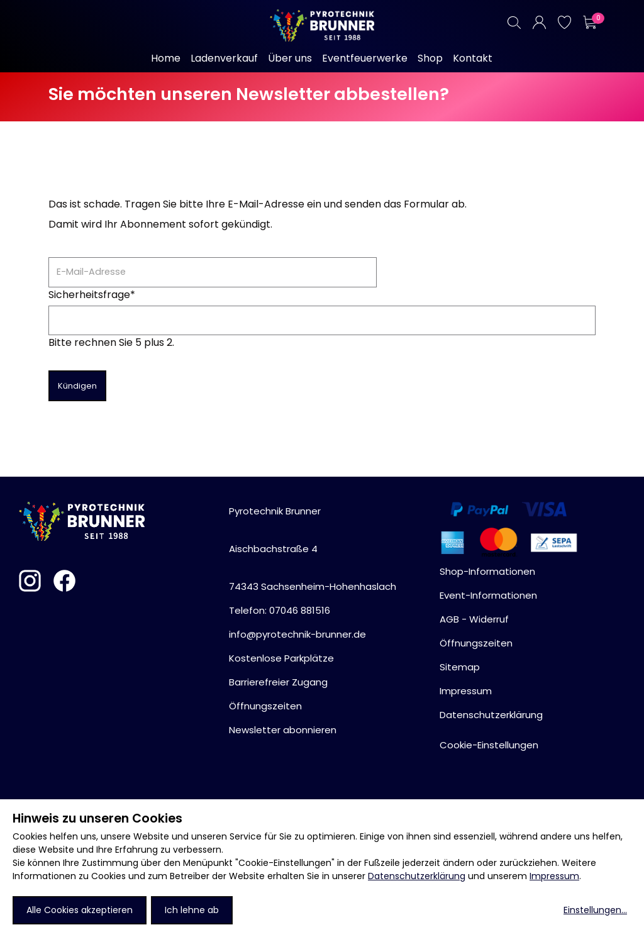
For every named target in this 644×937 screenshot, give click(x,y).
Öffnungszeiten (265, 705)
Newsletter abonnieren (282, 729)
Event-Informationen (488, 595)
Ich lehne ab (192, 910)
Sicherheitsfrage (91, 294)
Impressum (554, 876)
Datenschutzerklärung (416, 876)
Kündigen (77, 385)
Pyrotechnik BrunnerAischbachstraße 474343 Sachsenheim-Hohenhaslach (312, 548)
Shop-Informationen (487, 571)
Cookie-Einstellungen (489, 744)
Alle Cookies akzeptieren (79, 910)
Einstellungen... (595, 910)
